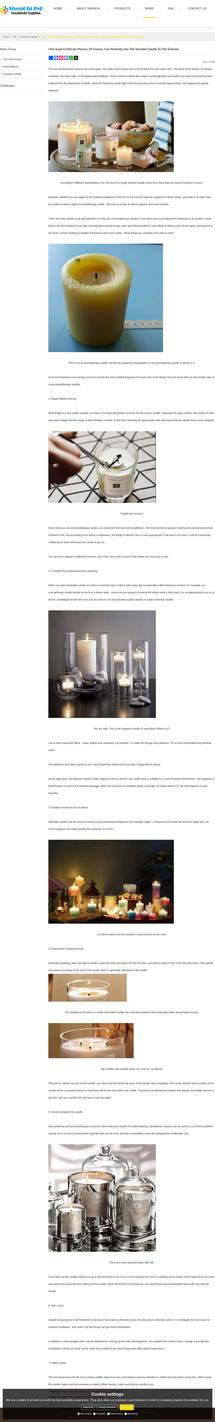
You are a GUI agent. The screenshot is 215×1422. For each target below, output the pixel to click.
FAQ (170, 9)
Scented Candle (29, 36)
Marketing (131, 1413)
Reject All (88, 1407)
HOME (57, 9)
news (148, 9)
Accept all (127, 1407)
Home (6, 36)
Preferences (115, 1413)
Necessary (84, 1413)
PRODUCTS (122, 9)
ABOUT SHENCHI (87, 9)
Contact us (196, 9)
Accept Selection (107, 1407)
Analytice (99, 1413)
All (14, 36)
